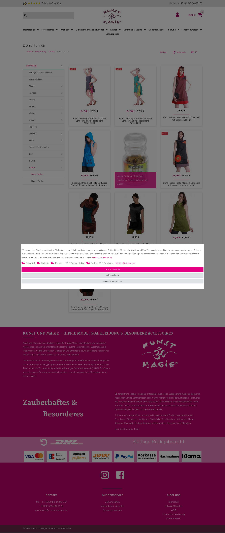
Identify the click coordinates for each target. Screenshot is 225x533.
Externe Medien (77, 263)
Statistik (45, 263)
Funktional (108, 263)
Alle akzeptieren (112, 269)
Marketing (59, 263)
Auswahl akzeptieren (112, 281)
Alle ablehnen (112, 275)
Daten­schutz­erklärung (102, 257)
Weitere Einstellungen (125, 263)
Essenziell (30, 263)
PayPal (94, 263)
